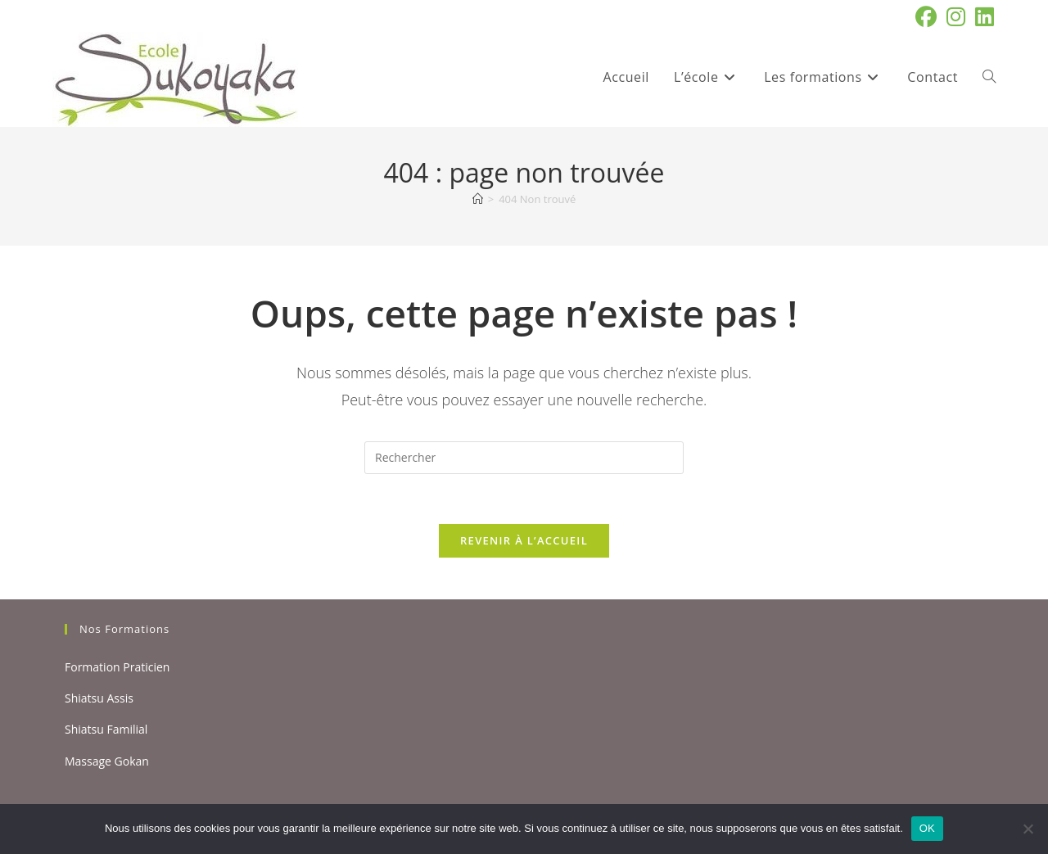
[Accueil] (477, 199)
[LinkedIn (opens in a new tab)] (982, 17)
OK (927, 828)
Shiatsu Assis (99, 698)
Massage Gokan (107, 761)
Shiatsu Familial (106, 729)
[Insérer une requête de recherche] (524, 457)
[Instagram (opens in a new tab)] (956, 17)
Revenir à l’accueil (524, 540)
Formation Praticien (117, 667)
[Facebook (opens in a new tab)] (926, 17)
